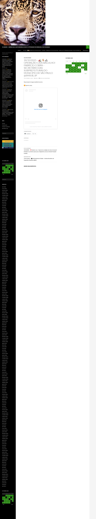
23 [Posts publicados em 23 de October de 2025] (76, 69)
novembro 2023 (5, 236)
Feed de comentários (6, 126)
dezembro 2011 (5, 474)
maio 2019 (4, 328)
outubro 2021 (4, 278)
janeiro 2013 (4, 452)
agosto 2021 (4, 282)
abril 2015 (4, 406)
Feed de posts (4, 125)
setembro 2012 (5, 458)
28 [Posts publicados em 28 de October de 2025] (70, 71)
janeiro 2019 (4, 334)
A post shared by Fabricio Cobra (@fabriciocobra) (41, 126)
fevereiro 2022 (5, 271)
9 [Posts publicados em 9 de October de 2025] (76, 65)
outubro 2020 (4, 299)
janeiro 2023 (4, 253)
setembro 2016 (5, 382)
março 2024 (4, 229)
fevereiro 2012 (5, 470)
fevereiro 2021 (5, 292)
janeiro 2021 (4, 294)
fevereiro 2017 (5, 373)
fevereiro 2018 (5, 353)
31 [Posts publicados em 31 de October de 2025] (79, 71)
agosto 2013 (4, 440)
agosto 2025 (4, 200)
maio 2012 (4, 465)
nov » (86, 73)
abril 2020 (4, 309)
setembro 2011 (5, 479)
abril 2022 (4, 268)
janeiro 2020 (4, 314)
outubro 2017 (4, 360)
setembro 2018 (5, 341)
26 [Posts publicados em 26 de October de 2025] (85, 69)
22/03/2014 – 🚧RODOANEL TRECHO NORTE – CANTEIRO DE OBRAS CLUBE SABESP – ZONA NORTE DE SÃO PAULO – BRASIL (8, 112)
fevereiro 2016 (5, 394)
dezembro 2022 (5, 254)
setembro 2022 (5, 260)
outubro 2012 (4, 457)
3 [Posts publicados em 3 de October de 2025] (79, 63)
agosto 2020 (4, 302)
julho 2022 (4, 263)
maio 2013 (4, 445)
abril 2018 (4, 350)
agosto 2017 (4, 363)
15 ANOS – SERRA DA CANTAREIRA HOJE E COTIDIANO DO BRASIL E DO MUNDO (26, 47)
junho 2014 (4, 423)
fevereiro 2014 (5, 430)
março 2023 (4, 249)
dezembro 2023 (5, 234)
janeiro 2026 (4, 192)
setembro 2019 (5, 321)
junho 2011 (4, 482)
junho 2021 (4, 285)
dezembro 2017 (5, 356)
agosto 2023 (4, 241)
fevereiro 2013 (5, 450)
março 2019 (4, 331)
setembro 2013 (5, 438)
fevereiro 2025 (5, 210)
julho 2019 (4, 324)
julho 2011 (4, 481)
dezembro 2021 (5, 275)
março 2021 (4, 290)
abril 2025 (4, 207)
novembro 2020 (5, 297)
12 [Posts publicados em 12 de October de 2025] (85, 65)
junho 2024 (4, 224)
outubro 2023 (4, 237)
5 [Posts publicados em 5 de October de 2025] (85, 63)
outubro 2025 (4, 197)
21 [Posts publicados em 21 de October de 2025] (70, 69)
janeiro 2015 (4, 411)
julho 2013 (4, 441)
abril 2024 (4, 227)
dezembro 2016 (5, 377)
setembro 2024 (5, 219)
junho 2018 (4, 346)
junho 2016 (4, 387)
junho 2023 (4, 244)
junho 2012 (4, 464)
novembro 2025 (5, 195)
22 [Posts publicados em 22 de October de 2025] (73, 69)
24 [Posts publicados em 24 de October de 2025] (79, 69)
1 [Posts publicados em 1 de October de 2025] (73, 63)
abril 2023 (4, 248)
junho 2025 (4, 203)
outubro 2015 (4, 396)
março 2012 (4, 469)
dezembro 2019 (5, 316)
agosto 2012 (4, 460)
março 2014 (4, 428)
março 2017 (4, 372)
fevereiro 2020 (5, 312)
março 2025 (4, 209)
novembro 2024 (5, 215)
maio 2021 (4, 287)
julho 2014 (4, 421)
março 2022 (4, 270)
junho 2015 (4, 402)
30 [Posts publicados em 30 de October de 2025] (76, 71)
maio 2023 (4, 246)
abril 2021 (4, 288)
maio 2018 (4, 348)
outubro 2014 (4, 416)
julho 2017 (4, 365)
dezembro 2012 (5, 453)
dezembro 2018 (5, 336)
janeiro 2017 (4, 375)
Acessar (3, 123)
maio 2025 (4, 205)
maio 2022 (4, 266)
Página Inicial (85, 50)
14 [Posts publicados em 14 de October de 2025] (70, 67)
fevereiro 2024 (5, 231)
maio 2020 (4, 307)
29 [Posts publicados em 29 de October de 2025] (73, 71)
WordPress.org (5, 128)
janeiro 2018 (4, 355)
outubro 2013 (4, 436)
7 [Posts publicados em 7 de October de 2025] (70, 65)
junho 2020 (4, 305)
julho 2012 (4, 462)
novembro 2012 (5, 455)
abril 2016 (4, 390)
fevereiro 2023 (5, 251)
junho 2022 (4, 265)
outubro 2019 (4, 319)
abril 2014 (4, 426)
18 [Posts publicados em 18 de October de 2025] (82, 67)
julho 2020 (4, 304)
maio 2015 (4, 404)
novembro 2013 (5, 435)
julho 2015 (4, 401)
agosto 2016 (4, 384)
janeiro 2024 (4, 232)
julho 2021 (4, 283)
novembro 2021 (5, 277)
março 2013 (4, 448)
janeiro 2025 (4, 212)
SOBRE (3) (19, 50)
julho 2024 (4, 222)
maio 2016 (4, 389)
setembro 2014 (5, 418)
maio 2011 (4, 484)
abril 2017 (4, 370)
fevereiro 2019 (5, 333)
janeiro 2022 (4, 273)
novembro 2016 (5, 379)
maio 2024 (4, 226)
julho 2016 (4, 385)
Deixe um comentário (45, 78)
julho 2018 (4, 345)
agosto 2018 (4, 343)
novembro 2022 (5, 256)
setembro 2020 (5, 300)
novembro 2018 (5, 338)
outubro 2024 (4, 217)
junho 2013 (4, 443)
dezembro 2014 (5, 413)
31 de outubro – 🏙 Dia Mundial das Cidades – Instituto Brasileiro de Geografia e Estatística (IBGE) (40, 158)
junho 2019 (4, 326)
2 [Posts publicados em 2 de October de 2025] (76, 63)
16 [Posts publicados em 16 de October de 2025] (76, 67)
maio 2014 (4, 424)
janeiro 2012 (4, 472)
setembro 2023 (5, 239)
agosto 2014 (4, 419)
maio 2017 (4, 368)
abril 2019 (4, 329)
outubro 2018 (4, 339)
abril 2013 (4, 447)
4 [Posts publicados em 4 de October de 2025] (82, 63)
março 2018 (4, 351)
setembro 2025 (5, 198)
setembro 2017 (5, 362)
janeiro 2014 (4, 431)
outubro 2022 (4, 258)
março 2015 (4, 407)
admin (36, 78)
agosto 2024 (4, 220)
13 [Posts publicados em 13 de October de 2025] (67, 67)
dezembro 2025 (5, 193)
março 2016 (4, 392)
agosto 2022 (4, 261)
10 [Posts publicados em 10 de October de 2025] (79, 65)
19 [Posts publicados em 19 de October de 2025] (85, 67)
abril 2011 (4, 486)
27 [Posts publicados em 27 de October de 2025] (67, 71)
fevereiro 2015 (5, 409)
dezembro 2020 (5, 295)
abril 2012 (4, 467)
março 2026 (4, 188)
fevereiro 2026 (5, 190)
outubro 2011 (4, 477)
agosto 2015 (4, 399)
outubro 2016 (4, 380)
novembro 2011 (5, 475)
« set (67, 73)
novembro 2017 (5, 358)
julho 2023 (4, 243)
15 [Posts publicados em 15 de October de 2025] (73, 67)
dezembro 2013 (5, 433)
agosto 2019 (4, 322)
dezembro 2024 (5, 214)
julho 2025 (4, 202)
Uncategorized (27, 57)
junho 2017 (4, 367)
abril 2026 (4, 186)
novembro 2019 (5, 317)
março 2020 (4, 311)
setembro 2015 (5, 397)
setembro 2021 (5, 280)
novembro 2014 (5, 414)
